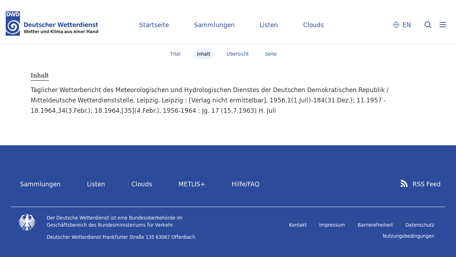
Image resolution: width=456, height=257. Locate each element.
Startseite (154, 25)
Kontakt (298, 225)
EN (407, 25)
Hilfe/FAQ (245, 184)
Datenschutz (419, 225)
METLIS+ (191, 184)
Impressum (332, 225)
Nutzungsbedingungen (408, 236)
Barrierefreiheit (375, 225)
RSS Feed (427, 184)
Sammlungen (214, 25)
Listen (269, 25)
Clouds (313, 25)
